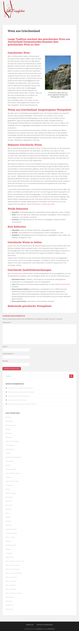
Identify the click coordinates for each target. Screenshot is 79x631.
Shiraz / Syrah (10, 537)
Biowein (8, 429)
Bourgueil (9, 437)
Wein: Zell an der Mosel (14, 593)
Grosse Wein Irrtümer (28, 404)
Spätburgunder (11, 545)
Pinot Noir (9, 505)
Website (5, 361)
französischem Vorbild (19, 273)
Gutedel (8, 477)
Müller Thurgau (11, 493)
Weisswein (9, 609)
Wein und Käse (11, 581)
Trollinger (9, 553)
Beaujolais (9, 421)
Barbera (8, 417)
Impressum (29, 625)
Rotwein (8, 521)
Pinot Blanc (9, 497)
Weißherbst (10, 605)
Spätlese (9, 549)
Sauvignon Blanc (11, 529)
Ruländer (9, 525)
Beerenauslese (11, 425)
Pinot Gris (9, 501)
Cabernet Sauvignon (13, 441)
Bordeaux (9, 433)
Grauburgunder (11, 469)
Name (5, 346)
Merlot (8, 489)
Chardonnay (10, 449)
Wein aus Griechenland (14, 573)
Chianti (8, 453)
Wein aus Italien (28, 392)
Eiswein (8, 465)
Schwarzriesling (11, 533)
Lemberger (9, 485)
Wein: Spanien (11, 585)
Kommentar (7, 322)
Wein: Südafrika (11, 589)
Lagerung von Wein (12, 481)
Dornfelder (9, 461)
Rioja (7, 513)
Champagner (10, 445)
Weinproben (10, 597)
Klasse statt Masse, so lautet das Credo (40, 204)
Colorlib (39, 629)
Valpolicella (9, 557)
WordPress (51, 629)
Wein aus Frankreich (13, 569)
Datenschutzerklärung (13, 457)
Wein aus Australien (13, 565)
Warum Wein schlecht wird (23, 388)
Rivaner (8, 517)
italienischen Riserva (62, 284)
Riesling (8, 509)
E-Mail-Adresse (8, 354)
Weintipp (26, 396)
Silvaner (24, 400)
